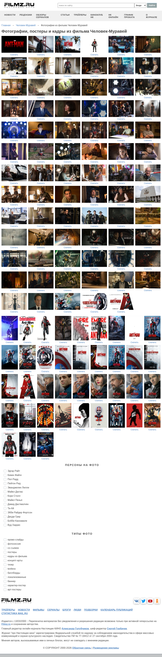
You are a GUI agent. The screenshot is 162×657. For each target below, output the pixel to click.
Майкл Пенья (15, 500)
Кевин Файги (15, 475)
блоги (66, 610)
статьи (65, 15)
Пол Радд (13, 479)
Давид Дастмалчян (18, 504)
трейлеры (80, 15)
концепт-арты (15, 560)
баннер (11, 581)
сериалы (53, 610)
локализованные (17, 577)
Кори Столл (14, 496)
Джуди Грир (14, 516)
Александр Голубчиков (75, 628)
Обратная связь (81, 648)
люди (77, 610)
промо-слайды (16, 539)
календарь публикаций (117, 610)
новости (9, 15)
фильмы (38, 610)
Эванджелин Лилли (18, 487)
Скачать (14, 54)
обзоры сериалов (42, 16)
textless (12, 568)
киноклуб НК (97, 16)
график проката (129, 16)
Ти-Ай (11, 508)
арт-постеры (14, 589)
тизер (11, 564)
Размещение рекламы (106, 648)
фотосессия (14, 544)
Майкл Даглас (15, 491)
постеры (12, 552)
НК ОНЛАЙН (113, 16)
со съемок (13, 548)
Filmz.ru (6, 624)
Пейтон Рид (14, 483)
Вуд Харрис (14, 525)
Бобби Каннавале (17, 521)
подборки (91, 610)
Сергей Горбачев (117, 628)
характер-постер (17, 585)
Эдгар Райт (14, 471)
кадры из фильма (17, 556)
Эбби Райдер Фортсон (20, 512)
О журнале (151, 16)
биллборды (14, 573)
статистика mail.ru (14, 613)
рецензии (26, 15)
